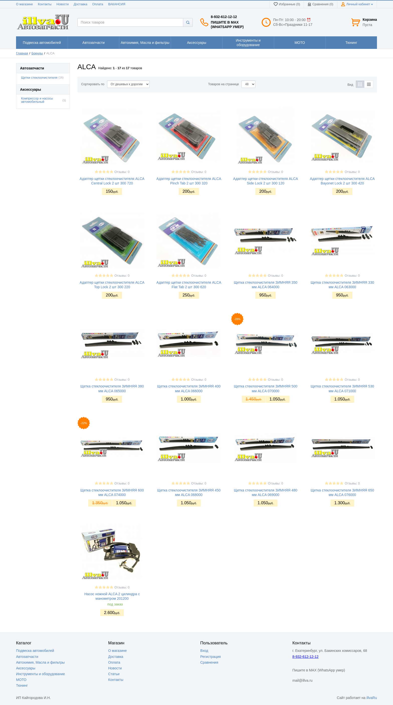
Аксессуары (25, 668)
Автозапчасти (27, 657)
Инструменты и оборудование (40, 674)
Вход (204, 651)
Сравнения (209, 662)
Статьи (114, 674)
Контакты (44, 4)
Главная (22, 53)
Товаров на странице (223, 84)
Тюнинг (22, 685)
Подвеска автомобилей (35, 651)
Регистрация (210, 657)
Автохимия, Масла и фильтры (40, 662)
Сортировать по (93, 84)
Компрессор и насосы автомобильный (37, 100)
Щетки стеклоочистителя (39, 77)
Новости (62, 4)
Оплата (97, 4)
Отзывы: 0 (122, 172)
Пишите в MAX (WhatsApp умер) (227, 24)
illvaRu (371, 698)
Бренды (37, 53)
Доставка (80, 4)
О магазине (24, 4)
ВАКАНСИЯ (116, 4)
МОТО (21, 680)
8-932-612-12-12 (224, 17)
